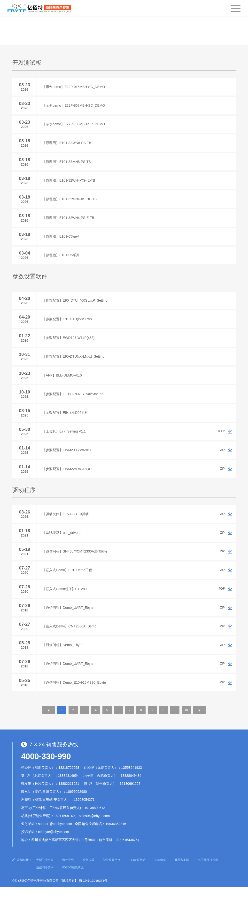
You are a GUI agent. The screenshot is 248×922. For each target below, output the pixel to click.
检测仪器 (88, 894)
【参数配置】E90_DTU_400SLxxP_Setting (76, 312)
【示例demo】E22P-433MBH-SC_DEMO (75, 127)
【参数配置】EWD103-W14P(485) (70, 352)
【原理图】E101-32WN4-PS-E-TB (70, 226)
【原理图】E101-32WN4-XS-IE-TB (70, 187)
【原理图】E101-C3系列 (62, 246)
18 (193, 745)
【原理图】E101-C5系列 (62, 266)
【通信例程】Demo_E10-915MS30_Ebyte (76, 717)
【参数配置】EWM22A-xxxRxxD (68, 491)
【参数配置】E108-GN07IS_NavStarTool (75, 412)
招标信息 (160, 894)
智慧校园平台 (111, 894)
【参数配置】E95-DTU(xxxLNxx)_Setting (75, 372)
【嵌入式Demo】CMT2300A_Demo (71, 657)
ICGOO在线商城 (73, 902)
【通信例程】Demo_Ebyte (64, 677)
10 (168, 745)
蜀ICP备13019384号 (93, 915)
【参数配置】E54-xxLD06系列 (67, 432)
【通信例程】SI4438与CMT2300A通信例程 (76, 578)
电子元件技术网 (208, 894)
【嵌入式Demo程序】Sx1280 (66, 617)
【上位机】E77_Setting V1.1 (65, 452)
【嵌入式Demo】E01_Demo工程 (69, 598)
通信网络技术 (45, 902)
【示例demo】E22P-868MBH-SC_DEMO (75, 107)
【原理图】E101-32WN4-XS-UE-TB (71, 206)
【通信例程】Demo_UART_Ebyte (69, 637)
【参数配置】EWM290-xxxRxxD (68, 471)
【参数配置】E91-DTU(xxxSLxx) (68, 332)
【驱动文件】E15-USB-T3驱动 (67, 538)
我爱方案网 (182, 894)
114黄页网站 (137, 894)
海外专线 (68, 894)
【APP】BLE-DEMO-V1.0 (64, 392)
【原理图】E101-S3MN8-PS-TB (68, 167)
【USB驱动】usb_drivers (63, 558)
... (180, 745)
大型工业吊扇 (45, 894)
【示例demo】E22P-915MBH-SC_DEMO (75, 87)
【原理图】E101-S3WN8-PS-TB (68, 147)
